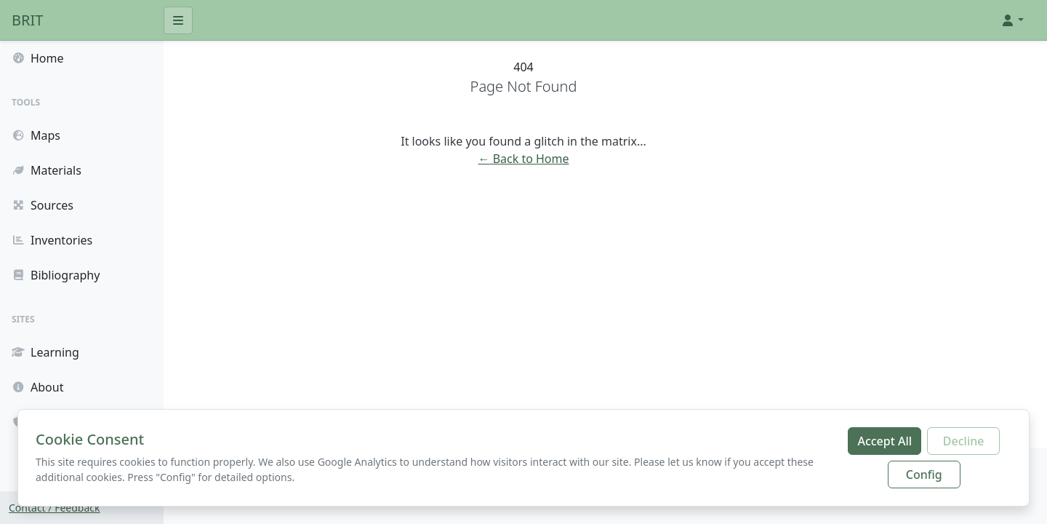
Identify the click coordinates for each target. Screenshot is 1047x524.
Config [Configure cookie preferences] (924, 475)
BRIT (27, 20)
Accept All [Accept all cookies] (884, 441)
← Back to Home (605, 159)
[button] (1012, 20)
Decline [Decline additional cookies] (963, 441)
